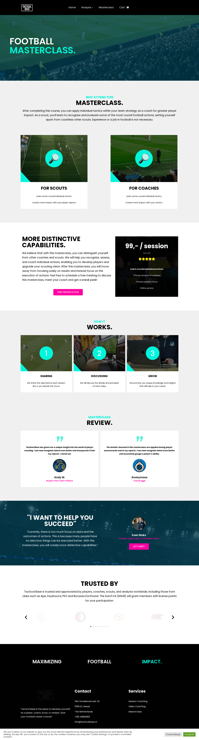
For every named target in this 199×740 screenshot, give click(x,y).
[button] (25, 617)
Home (72, 7)
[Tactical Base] (27, 7)
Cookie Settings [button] (173, 734)
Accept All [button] (189, 734)
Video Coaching (137, 706)
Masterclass (106, 7)
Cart (122, 7)
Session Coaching (138, 701)
